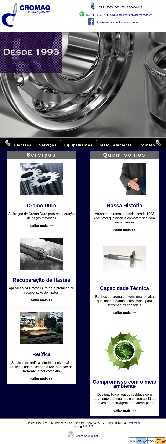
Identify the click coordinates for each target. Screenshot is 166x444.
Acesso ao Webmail (86, 435)
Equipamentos (78, 145)
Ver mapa (135, 423)
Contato (147, 145)
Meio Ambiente (116, 145)
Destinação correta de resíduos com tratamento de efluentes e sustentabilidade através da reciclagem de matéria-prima (124, 399)
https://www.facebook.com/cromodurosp (118, 22)
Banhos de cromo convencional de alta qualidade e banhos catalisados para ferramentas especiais (124, 301)
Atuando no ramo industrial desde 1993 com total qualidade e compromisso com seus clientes (124, 218)
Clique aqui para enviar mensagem (131, 14)
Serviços (49, 145)
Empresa (23, 145)
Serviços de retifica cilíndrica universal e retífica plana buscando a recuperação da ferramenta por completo (41, 367)
